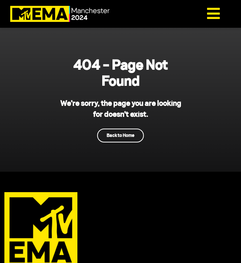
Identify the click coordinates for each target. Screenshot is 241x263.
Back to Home (120, 135)
